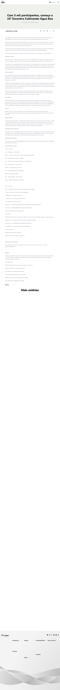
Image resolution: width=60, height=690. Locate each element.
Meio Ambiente (30, 12)
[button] (41, 31)
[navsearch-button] (58, 2)
